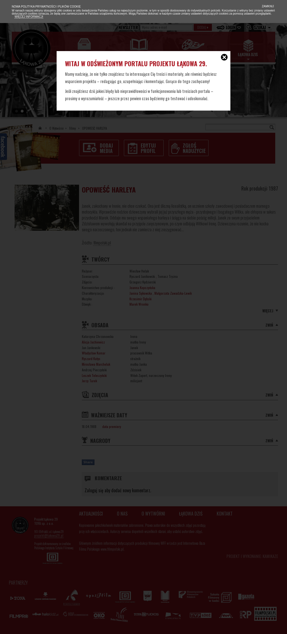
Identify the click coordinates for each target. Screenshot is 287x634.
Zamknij (267, 6)
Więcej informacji (29, 16)
